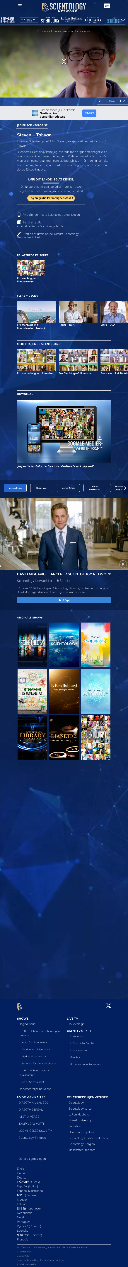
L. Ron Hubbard (79, 1112)
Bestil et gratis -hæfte (40, 224)
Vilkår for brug (24, 1249)
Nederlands (24, 1210)
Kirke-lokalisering (80, 1118)
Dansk (21, 1171)
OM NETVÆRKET (79, 1028)
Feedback (76, 1055)
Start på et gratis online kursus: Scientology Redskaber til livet (48, 235)
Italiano (21, 1202)
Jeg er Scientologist (33, 1079)
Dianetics (75, 1124)
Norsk (21, 1215)
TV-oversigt (76, 1021)
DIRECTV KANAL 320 (33, 1100)
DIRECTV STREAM (31, 1107)
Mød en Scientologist (34, 1054)
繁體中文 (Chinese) (29, 1233)
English (21, 1166)
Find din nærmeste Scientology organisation (51, 214)
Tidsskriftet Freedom (82, 1147)
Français (22, 1237)
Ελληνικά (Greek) (28, 1179)
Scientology (76, 1100)
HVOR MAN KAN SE (31, 1095)
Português (23, 1219)
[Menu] (20, 5)
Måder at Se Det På (82, 1041)
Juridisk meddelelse (26, 1262)
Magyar (22, 1197)
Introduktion (77, 1034)
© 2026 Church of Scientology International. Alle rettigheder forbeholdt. (52, 1245)
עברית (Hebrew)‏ (27, 1193)
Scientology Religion (82, 1141)
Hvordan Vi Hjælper (81, 1130)
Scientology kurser (81, 1106)
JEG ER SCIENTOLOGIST (32, 125)
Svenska (22, 1228)
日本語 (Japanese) (29, 1206)
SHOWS (23, 1016)
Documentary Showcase (35, 1086)
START (89, 113)
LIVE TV (72, 1016)
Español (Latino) (27, 1184)
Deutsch (22, 1175)
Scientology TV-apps (32, 1135)
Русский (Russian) (29, 1224)
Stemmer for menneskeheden (39, 1061)
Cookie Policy (23, 1253)
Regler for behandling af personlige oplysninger (40, 1258)
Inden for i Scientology (34, 1040)
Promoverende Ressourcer (86, 1062)
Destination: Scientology (36, 1047)
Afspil (64, 600)
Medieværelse (78, 1048)
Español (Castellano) (30, 1188)
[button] (125, 488)
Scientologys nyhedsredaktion (88, 1136)
